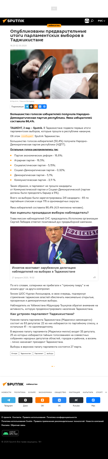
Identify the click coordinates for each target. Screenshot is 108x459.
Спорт (99, 392)
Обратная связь (18, 425)
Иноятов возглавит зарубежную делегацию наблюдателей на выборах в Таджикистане (44, 269)
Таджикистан (26, 353)
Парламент (38, 353)
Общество (60, 392)
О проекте (6, 417)
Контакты (16, 417)
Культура (88, 392)
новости (6, 392)
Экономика (45, 392)
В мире (14, 353)
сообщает (27, 136)
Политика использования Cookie (16, 421)
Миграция (74, 392)
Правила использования (34, 417)
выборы (50, 353)
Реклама (5, 425)
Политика (19, 392)
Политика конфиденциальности (62, 417)
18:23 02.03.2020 (18, 45)
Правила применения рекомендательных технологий (59, 421)
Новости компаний (95, 421)
